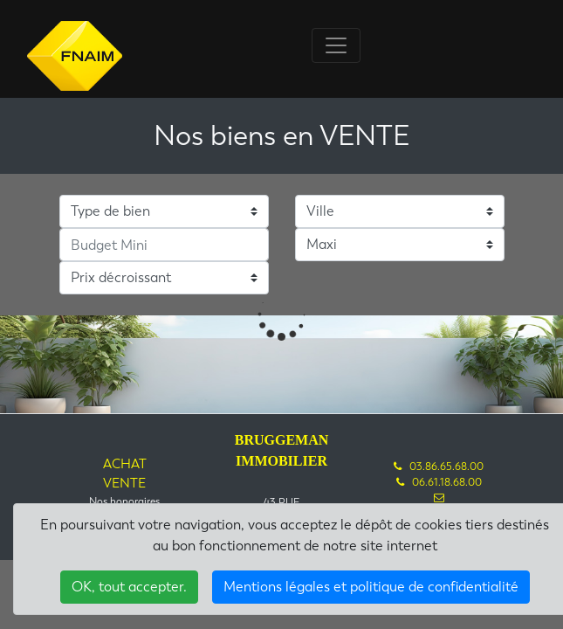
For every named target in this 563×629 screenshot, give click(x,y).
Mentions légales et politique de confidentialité (370, 586)
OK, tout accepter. (129, 586)
